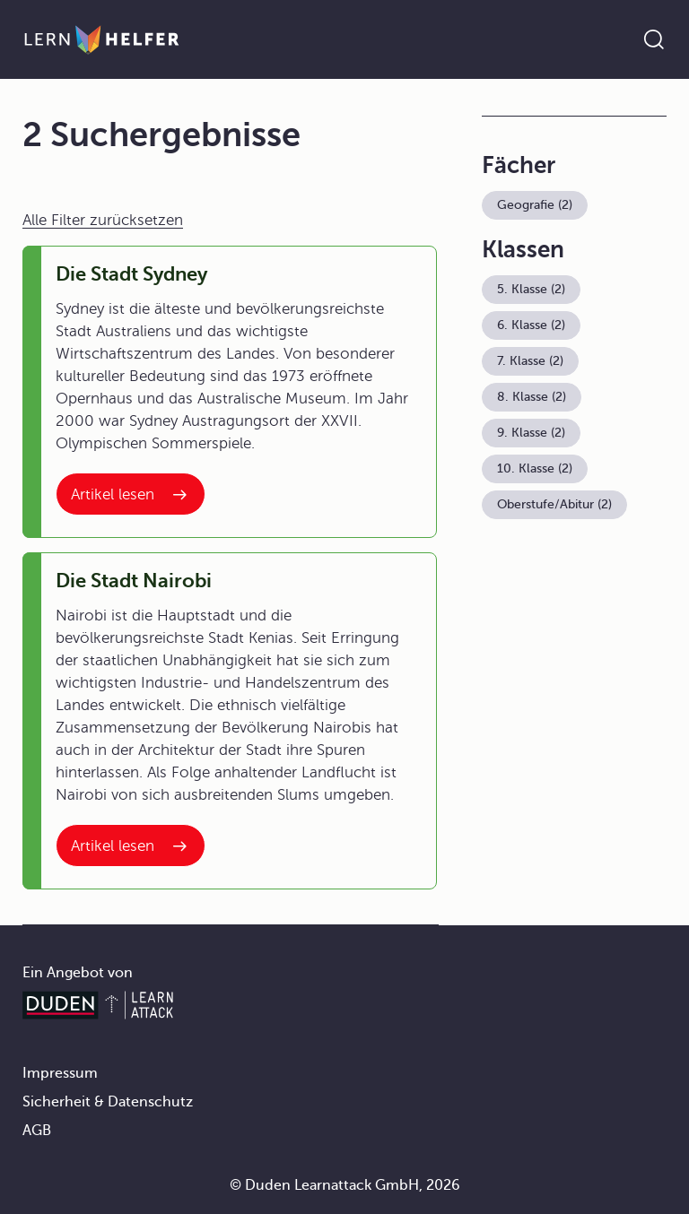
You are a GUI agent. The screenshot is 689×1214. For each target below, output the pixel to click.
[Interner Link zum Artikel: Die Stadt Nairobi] (130, 845)
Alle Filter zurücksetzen (102, 220)
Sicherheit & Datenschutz (107, 1102)
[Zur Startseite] (101, 39)
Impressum (60, 1073)
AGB (36, 1130)
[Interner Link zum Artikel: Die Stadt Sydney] (130, 494)
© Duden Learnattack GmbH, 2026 (345, 1185)
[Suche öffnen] (654, 39)
